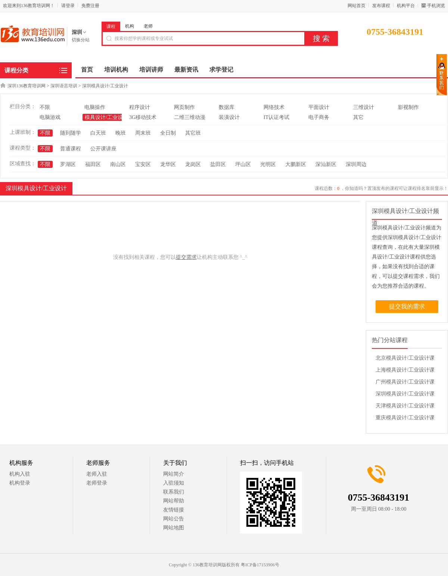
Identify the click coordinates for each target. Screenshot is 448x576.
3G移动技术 (142, 117)
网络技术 (274, 107)
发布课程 (381, 5)
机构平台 (406, 5)
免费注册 (90, 5)
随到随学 (70, 133)
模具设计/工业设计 (106, 117)
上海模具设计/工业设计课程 (405, 371)
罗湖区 (68, 164)
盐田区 (218, 164)
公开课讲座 (103, 148)
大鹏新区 (295, 164)
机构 (129, 26)
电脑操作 (94, 107)
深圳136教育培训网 (26, 85)
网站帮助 (173, 501)
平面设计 (318, 107)
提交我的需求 (407, 306)
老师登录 (96, 483)
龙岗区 (193, 164)
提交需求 (186, 257)
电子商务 (318, 117)
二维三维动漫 (189, 117)
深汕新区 (325, 164)
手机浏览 (436, 5)
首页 (87, 69)
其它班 (193, 133)
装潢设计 (229, 117)
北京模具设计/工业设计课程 (405, 359)
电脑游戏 (50, 117)
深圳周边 (356, 164)
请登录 (68, 5)
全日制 (168, 133)
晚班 (120, 133)
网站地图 (173, 527)
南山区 (118, 164)
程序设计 (139, 107)
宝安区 (143, 164)
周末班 (143, 133)
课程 (110, 26)
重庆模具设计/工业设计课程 (405, 419)
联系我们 (173, 492)
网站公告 (173, 519)
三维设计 (363, 107)
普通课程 (70, 148)
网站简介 (173, 474)
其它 (358, 117)
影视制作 (408, 107)
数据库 (226, 107)
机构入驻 (19, 474)
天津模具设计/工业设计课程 (405, 407)
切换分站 (81, 40)
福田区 (93, 164)
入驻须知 (173, 483)
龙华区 (168, 164)
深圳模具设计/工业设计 (105, 85)
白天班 (98, 133)
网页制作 (184, 107)
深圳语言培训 (63, 85)
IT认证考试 (276, 117)
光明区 (268, 164)
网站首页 (356, 5)
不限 (45, 107)
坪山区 (243, 164)
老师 (148, 26)
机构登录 (19, 483)
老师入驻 (96, 474)
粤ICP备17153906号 (260, 564)
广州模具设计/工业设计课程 (405, 383)
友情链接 (173, 510)
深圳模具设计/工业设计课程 (405, 395)
